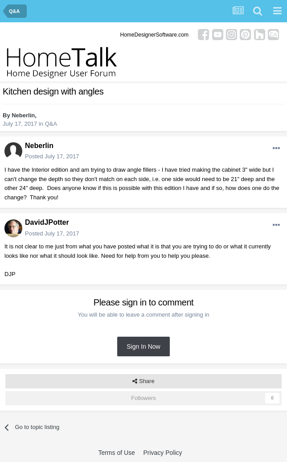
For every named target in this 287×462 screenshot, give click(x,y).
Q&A (51, 123)
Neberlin (23, 115)
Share (143, 381)
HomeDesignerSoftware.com (154, 35)
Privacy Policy (162, 452)
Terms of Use (116, 452)
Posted (52, 156)
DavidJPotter (47, 222)
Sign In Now (143, 346)
